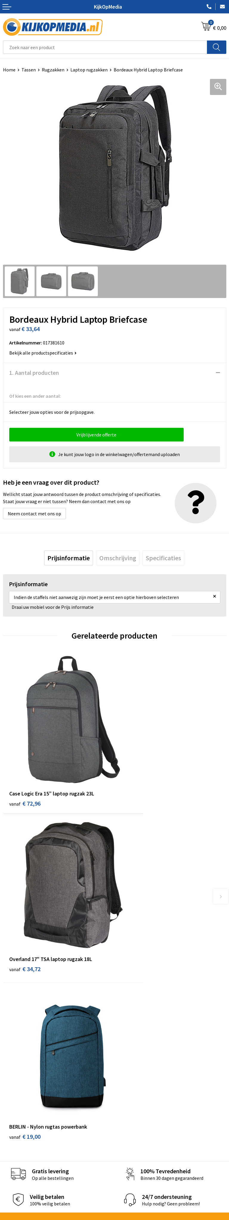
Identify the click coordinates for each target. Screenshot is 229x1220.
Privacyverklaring (135, 1153)
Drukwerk (127, 1014)
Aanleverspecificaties (25, 1153)
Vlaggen (125, 1051)
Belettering (129, 1042)
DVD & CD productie (137, 1023)
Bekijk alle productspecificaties (43, 353)
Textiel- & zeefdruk (136, 1078)
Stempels (127, 1087)
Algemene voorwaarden (141, 1135)
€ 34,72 (136, 774)
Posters (125, 1060)
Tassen (28, 70)
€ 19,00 (25, 913)
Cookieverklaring (134, 1144)
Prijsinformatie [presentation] (68, 558)
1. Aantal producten (34, 372)
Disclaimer (128, 1162)
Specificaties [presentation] (163, 558)
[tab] (68, 557)
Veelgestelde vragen (23, 1162)
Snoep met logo (133, 1096)
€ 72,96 (25, 774)
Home (9, 70)
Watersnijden (131, 1032)
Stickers (125, 1069)
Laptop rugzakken (89, 70)
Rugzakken (53, 70)
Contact (11, 1135)
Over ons (12, 1144)
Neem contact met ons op (34, 514)
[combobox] (105, 47)
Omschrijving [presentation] (117, 558)
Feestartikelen (132, 1105)
